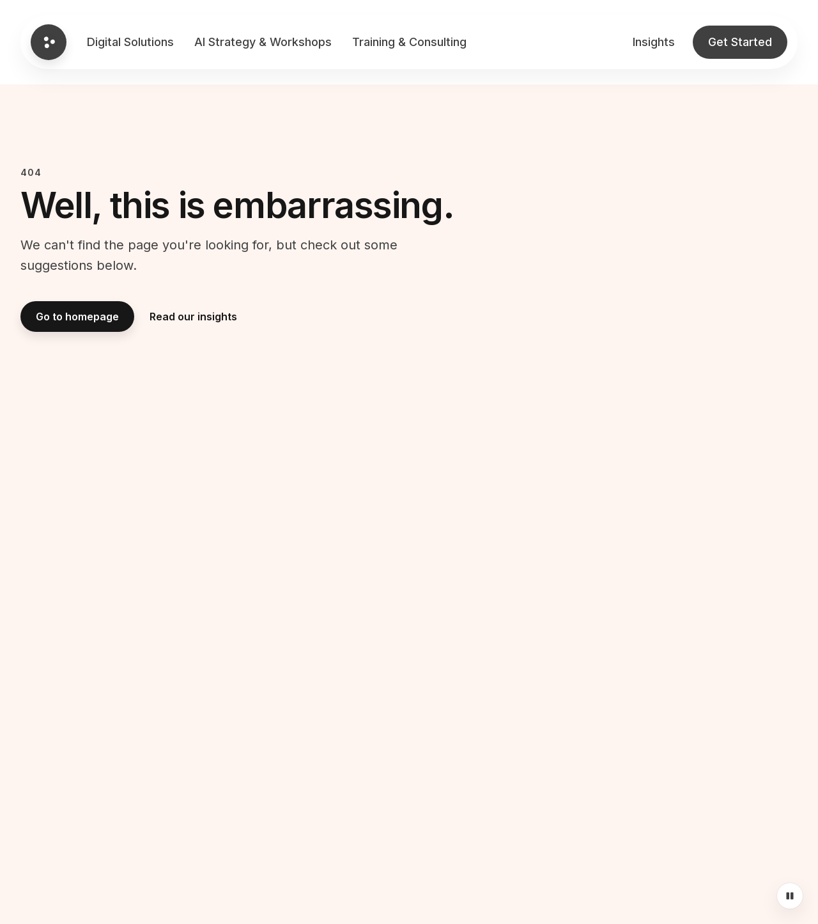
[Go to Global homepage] (48, 42)
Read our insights (193, 316)
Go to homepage (77, 316)
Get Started (740, 42)
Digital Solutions (130, 42)
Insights (654, 42)
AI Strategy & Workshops (263, 42)
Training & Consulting (409, 42)
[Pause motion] (790, 896)
